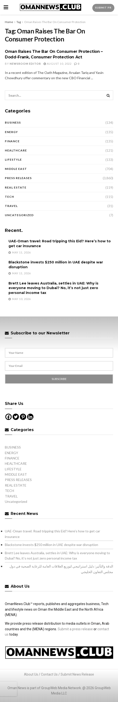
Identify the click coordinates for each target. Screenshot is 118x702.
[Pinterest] (23, 417)
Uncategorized (19, 215)
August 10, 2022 (57, 63)
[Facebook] (8, 417)
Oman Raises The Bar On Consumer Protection (55, 22)
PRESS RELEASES (18, 178)
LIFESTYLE (13, 159)
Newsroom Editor (25, 63)
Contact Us (49, 674)
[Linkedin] (30, 417)
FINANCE (12, 141)
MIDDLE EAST (16, 169)
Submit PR (103, 7)
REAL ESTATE (15, 187)
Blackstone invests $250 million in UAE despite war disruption (51, 545)
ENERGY (11, 132)
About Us (31, 674)
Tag (18, 22)
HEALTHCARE (16, 150)
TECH (9, 196)
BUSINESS (13, 122)
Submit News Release (77, 674)
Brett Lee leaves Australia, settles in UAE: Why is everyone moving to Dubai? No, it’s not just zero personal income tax (53, 288)
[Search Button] (108, 95)
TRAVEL (11, 206)
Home (9, 22)
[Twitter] (16, 417)
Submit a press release (75, 629)
